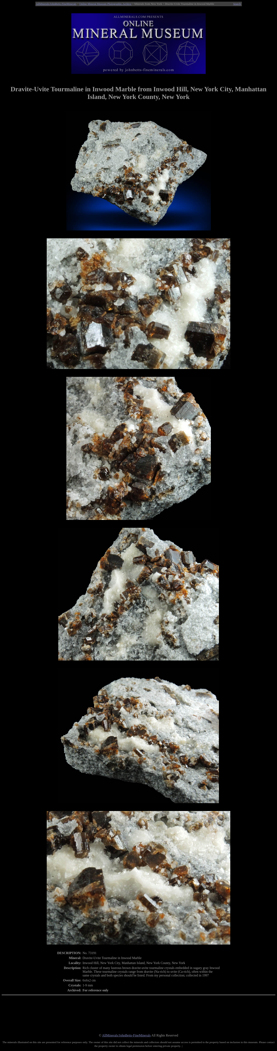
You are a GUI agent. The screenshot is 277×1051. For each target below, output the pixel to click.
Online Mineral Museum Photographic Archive (105, 3)
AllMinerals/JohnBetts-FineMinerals (56, 3)
